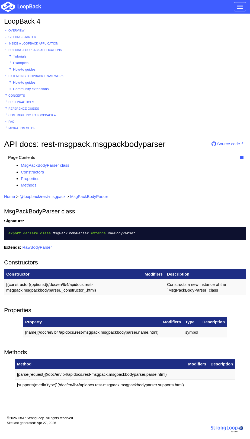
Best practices (21, 102)
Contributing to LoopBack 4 (32, 115)
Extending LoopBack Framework (36, 76)
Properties (30, 178)
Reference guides (23, 108)
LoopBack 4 (22, 21)
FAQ (11, 121)
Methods (29, 185)
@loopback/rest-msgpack (42, 196)
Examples (20, 63)
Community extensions (31, 89)
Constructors (32, 172)
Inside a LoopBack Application (33, 43)
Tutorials (19, 56)
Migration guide (21, 128)
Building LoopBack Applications (35, 50)
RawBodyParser (37, 247)
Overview (16, 30)
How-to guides (24, 69)
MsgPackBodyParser (89, 196)
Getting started (22, 37)
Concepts (16, 95)
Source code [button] (225, 143)
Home (9, 196)
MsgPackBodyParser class (45, 165)
